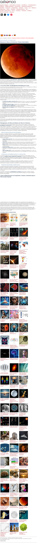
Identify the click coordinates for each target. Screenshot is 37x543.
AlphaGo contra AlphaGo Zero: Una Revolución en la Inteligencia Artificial (23, 307)
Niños (8, 9)
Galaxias (21, 7)
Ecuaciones (17, 6)
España (5, 38)
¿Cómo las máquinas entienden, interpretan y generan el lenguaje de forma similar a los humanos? (23, 360)
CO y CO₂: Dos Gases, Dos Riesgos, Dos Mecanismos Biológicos (14, 280)
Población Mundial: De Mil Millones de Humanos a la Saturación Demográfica (4, 533)
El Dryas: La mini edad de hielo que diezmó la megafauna (4, 399)
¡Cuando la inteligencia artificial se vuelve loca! (4, 345)
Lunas (26, 7)
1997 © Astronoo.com (3, 537)
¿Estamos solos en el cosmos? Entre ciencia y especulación (14, 386)
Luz (30, 7)
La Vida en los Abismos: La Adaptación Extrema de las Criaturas (4, 493)
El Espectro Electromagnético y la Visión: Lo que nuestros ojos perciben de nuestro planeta (4, 224)
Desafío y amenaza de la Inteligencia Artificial (14, 358)
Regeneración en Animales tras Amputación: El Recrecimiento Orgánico (23, 400)
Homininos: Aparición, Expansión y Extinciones (14, 238)
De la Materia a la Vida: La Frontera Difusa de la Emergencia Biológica (23, 494)
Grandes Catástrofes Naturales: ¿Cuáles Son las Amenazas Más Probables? (23, 238)
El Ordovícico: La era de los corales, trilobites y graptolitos (4, 453)
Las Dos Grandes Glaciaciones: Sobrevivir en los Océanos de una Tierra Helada (14, 400)
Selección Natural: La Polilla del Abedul (23, 440)
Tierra (13, 10)
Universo (18, 10)
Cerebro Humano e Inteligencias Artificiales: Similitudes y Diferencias (14, 293)
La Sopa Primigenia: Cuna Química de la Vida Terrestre (23, 520)
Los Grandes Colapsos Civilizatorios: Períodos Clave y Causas (4, 251)
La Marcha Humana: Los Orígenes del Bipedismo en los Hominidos (23, 413)
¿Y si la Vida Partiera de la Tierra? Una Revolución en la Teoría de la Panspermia (14, 265)
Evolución (8, 7)
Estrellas (2, 7)
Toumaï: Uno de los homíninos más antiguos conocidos (14, 479)
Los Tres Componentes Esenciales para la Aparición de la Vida (4, 306)
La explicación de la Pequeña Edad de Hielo (14, 506)
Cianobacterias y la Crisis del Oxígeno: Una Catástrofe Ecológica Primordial (14, 494)
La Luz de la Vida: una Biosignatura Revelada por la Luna (23, 507)
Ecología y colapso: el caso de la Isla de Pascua (14, 533)
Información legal (3, 540)
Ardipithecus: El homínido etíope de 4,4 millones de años (14, 441)
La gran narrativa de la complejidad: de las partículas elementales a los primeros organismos (23, 427)
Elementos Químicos (27, 6)
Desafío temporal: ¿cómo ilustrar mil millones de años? (23, 293)
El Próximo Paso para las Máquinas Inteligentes (4, 320)
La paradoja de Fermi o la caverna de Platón (23, 466)
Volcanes (24, 10)
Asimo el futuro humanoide (4, 466)
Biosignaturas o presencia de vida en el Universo (4, 359)
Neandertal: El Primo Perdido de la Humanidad (23, 453)
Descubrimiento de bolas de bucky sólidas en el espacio (14, 413)
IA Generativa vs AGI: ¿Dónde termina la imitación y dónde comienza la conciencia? (14, 252)
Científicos (24, 5)
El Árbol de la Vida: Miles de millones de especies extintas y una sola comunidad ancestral (23, 480)
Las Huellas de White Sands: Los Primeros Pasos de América (4, 238)
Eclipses (2, 6)
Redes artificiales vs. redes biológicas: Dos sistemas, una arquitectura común (4, 293)
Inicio (1, 38)
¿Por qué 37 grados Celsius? (4, 385)
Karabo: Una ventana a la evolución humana (14, 426)
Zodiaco (29, 10)
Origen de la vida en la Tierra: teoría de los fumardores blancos (23, 373)
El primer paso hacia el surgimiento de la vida (14, 319)
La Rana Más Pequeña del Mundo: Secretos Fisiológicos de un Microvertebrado (4, 507)
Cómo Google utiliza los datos (4, 539)
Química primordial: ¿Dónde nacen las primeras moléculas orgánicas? (4, 280)
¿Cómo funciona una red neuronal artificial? (4, 372)
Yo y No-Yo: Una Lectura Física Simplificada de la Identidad (14, 224)
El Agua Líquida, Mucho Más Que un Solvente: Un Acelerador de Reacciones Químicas (14, 454)
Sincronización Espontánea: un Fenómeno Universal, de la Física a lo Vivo (23, 280)
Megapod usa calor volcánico (4, 440)
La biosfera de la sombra (4, 332)
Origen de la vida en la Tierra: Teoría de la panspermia (14, 373)
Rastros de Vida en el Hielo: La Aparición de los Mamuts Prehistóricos (23, 386)
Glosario (12, 12)
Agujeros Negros (4, 5)
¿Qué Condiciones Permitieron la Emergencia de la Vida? (14, 467)
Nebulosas (2, 9)
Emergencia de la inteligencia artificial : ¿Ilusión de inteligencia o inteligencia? (14, 346)
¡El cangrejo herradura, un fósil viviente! (23, 345)
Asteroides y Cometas (15, 5)
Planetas (13, 9)
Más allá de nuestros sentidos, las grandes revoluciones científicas (14, 520)
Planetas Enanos (20, 9)
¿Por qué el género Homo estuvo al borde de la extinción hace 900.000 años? (14, 307)
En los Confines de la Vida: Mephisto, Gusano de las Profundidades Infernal (4, 413)
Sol (26, 9)
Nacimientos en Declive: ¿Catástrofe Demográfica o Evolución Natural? (23, 251)
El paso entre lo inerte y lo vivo (4, 426)
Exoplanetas (15, 7)
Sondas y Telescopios (5, 10)
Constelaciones (32, 5)
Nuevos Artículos (4, 12)
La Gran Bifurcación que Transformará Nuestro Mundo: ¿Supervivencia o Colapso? (23, 266)
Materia (34, 7)
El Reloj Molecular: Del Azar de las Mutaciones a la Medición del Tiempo (23, 224)
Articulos (9, 38)
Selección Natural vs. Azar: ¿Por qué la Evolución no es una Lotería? (4, 265)
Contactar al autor (3, 541)
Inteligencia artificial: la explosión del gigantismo (23, 333)
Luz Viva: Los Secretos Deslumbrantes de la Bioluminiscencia (4, 520)
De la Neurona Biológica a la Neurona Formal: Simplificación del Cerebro (23, 320)
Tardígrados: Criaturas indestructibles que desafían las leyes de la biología (4, 479)
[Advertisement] (18, 25)
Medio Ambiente (9, 6)
